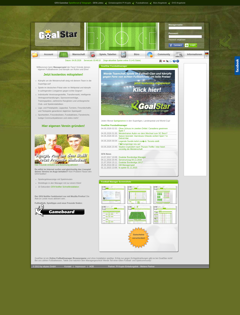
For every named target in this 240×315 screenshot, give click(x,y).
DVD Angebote (176, 3)
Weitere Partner (147, 266)
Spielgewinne (120, 121)
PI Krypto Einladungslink (127, 266)
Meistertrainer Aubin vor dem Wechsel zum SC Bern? (143, 133)
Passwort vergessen (177, 40)
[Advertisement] (120, 14)
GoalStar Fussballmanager (114, 125)
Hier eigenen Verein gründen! (63, 126)
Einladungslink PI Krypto (117, 3)
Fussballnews (139, 3)
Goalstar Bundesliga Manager (132, 157)
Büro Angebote (158, 3)
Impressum (80, 266)
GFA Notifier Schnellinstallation (65, 187)
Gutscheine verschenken (138, 236)
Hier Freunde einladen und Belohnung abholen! (56, 165)
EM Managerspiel (127, 165)
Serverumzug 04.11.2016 (130, 160)
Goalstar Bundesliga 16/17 (131, 162)
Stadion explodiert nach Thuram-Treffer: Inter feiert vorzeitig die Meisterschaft (142, 148)
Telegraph (86, 3)
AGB (91, 266)
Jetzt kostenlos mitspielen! (63, 74)
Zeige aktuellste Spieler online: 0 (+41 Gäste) (122, 60)
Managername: (176, 25)
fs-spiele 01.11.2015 (128, 167)
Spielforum (74, 3)
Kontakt (67, 266)
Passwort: (173, 33)
